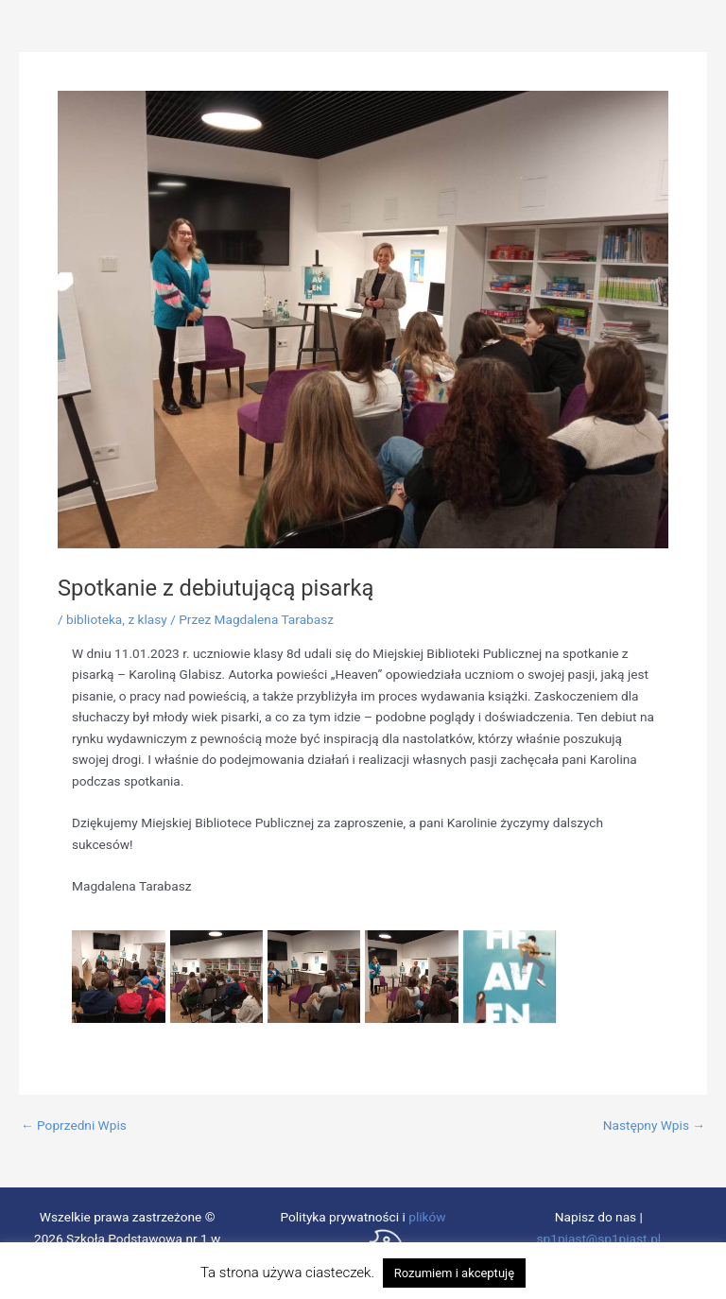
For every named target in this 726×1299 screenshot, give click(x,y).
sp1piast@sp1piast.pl (598, 1238)
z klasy (147, 619)
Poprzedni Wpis (74, 1126)
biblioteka (94, 619)
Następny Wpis (654, 1126)
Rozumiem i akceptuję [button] (454, 1273)
